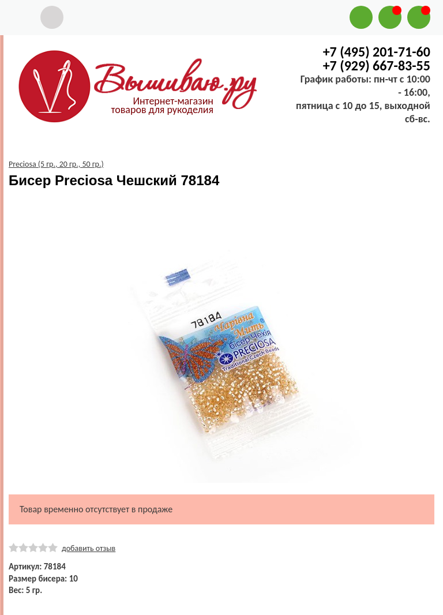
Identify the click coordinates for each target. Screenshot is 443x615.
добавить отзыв (88, 548)
